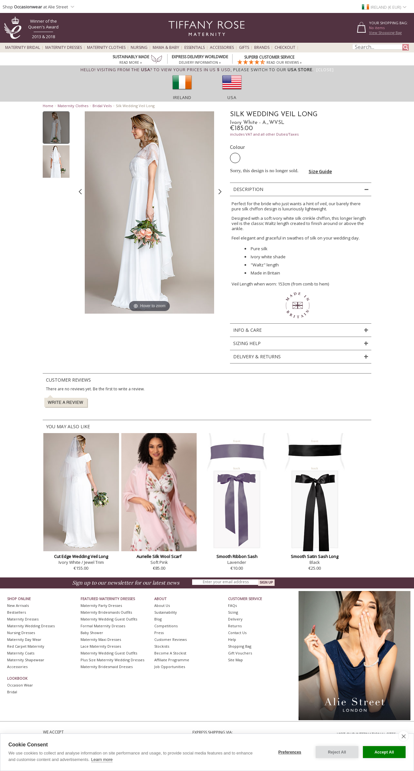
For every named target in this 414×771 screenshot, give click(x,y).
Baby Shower (92, 632)
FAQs (232, 605)
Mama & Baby (166, 48)
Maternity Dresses (63, 48)
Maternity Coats (20, 653)
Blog (158, 619)
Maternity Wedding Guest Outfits (109, 619)
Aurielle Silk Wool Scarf (158, 556)
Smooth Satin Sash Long (314, 556)
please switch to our (272, 70)
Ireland (182, 97)
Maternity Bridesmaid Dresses (107, 666)
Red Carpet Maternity (25, 646)
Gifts (244, 48)
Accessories (222, 48)
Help (232, 639)
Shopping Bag (239, 646)
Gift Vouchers (240, 653)
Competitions (166, 625)
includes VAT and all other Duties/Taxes (264, 134)
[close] (403, 736)
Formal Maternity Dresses (103, 625)
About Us (162, 605)
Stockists (161, 646)
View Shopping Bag (385, 32)
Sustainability (165, 612)
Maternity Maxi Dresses (101, 639)
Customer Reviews (170, 639)
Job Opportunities (169, 666)
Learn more (102, 759)
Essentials (194, 48)
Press (159, 632)
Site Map (235, 659)
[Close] (325, 70)
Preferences (289, 752)
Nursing (139, 48)
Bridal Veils (102, 105)
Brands (261, 48)
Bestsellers (16, 612)
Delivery (235, 619)
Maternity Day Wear (24, 639)
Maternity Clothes (106, 48)
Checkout (285, 48)
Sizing (233, 612)
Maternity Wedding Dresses (31, 625)
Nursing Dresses (21, 632)
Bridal (12, 691)
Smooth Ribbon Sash (236, 556)
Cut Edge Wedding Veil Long (81, 556)
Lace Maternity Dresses (101, 646)
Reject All (337, 752)
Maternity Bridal (22, 48)
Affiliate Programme (171, 659)
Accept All (384, 752)
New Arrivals (18, 605)
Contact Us (237, 632)
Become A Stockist (170, 653)
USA (231, 97)
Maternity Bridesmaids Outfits (106, 612)
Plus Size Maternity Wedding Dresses (112, 659)
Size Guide (320, 171)
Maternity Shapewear (25, 659)
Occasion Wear (20, 685)
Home (48, 105)
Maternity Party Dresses (101, 605)
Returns (235, 625)
